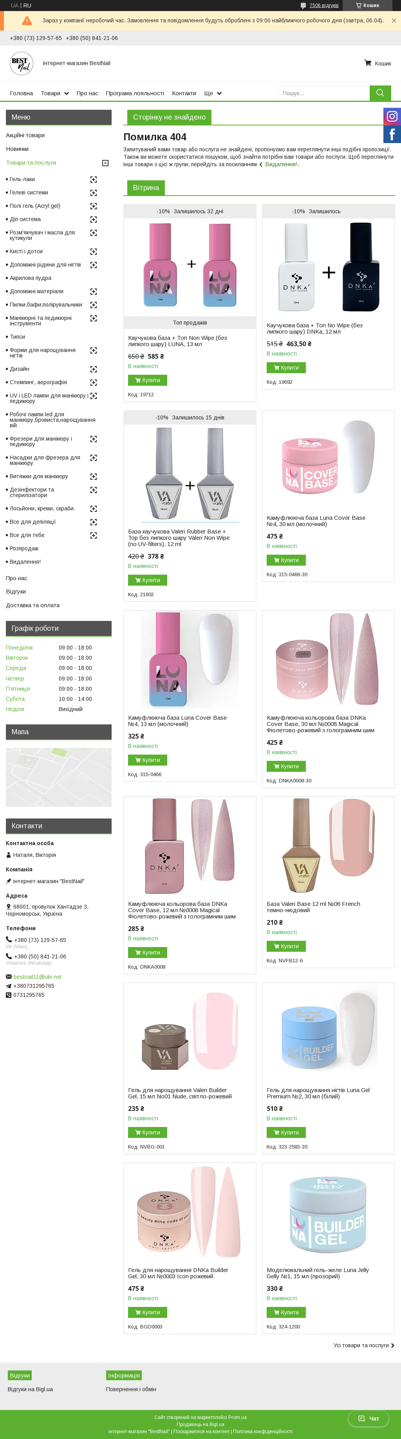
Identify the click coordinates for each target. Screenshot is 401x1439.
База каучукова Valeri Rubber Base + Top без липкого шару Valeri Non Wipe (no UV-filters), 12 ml (178, 537)
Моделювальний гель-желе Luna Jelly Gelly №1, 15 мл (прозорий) (318, 1273)
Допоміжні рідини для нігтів (45, 264)
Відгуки (16, 591)
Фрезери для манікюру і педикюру (41, 441)
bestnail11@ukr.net (37, 977)
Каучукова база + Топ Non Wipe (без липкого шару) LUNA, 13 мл (177, 341)
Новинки (17, 148)
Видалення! (281, 164)
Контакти (184, 93)
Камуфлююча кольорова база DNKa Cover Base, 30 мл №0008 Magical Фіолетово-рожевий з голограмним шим (320, 724)
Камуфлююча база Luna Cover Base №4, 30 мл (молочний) (316, 521)
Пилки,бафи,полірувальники (46, 304)
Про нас (87, 93)
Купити (151, 380)
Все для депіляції (33, 522)
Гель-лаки (22, 179)
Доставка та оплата (33, 605)
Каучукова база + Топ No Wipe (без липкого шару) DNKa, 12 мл (315, 328)
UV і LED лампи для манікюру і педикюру (49, 398)
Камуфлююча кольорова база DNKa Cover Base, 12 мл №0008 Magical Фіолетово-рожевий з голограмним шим (182, 910)
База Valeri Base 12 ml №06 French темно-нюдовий (313, 907)
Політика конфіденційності (263, 1431)
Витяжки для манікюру (39, 476)
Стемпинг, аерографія (38, 382)
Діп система (25, 219)
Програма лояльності (135, 93)
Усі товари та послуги (361, 1345)
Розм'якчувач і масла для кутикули (42, 235)
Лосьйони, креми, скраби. (42, 508)
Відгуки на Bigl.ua (30, 1389)
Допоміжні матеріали (36, 291)
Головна (21, 93)
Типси (17, 337)
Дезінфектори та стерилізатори (32, 492)
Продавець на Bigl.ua (200, 1424)
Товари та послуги (31, 162)
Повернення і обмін (131, 1389)
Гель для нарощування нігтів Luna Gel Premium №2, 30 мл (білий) (318, 1093)
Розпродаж (24, 548)
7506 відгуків (324, 5)
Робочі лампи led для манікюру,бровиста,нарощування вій (53, 419)
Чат (368, 1418)
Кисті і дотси (26, 251)
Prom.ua (237, 1417)
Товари (50, 93)
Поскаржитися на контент (201, 1431)
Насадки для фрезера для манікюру (45, 460)
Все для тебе (27, 535)
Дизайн (19, 369)
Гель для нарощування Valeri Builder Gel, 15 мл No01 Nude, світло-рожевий (180, 1093)
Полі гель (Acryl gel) (35, 206)
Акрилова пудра (30, 278)
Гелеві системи (29, 192)
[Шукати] (380, 93)
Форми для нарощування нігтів (43, 353)
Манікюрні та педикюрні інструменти (41, 321)
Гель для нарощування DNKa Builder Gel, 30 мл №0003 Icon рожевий (178, 1273)
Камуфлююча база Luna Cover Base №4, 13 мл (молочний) (177, 721)
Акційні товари (25, 135)
